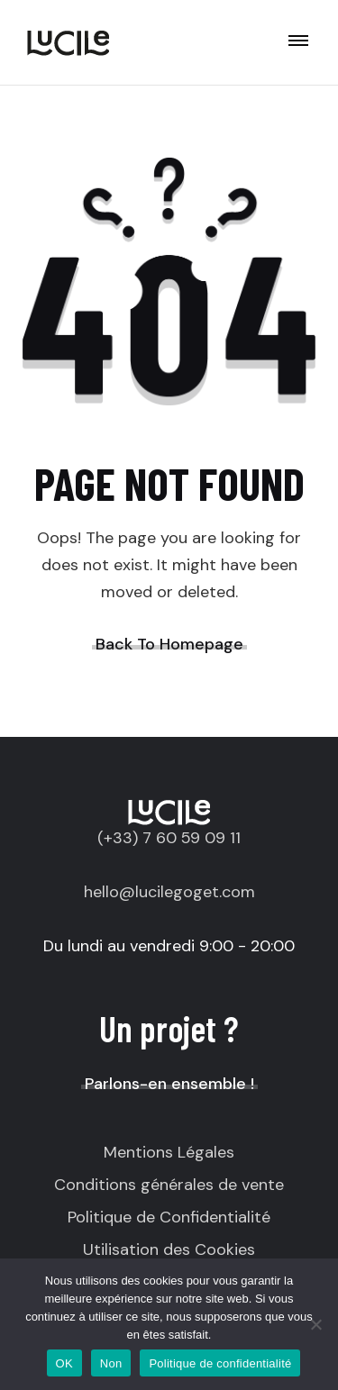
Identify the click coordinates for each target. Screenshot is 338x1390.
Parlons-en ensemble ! (169, 1084)
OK (64, 1363)
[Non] (315, 1324)
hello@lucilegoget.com (169, 892)
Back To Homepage (169, 644)
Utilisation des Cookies (169, 1249)
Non (111, 1363)
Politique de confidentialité (220, 1363)
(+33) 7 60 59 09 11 (169, 838)
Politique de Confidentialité (169, 1217)
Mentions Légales (169, 1152)
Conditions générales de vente (169, 1184)
